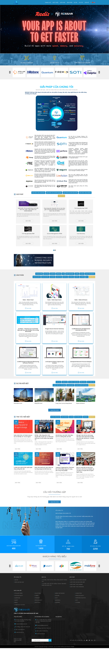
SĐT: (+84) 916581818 (41, 631)
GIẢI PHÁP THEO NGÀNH (85, 192)
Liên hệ (16, 580)
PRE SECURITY (38, 601)
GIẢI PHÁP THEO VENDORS (38, 192)
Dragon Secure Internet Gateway (54, 332)
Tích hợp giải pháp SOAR (80, 209)
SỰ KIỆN (71, 419)
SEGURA (82, 277)
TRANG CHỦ (48, 2)
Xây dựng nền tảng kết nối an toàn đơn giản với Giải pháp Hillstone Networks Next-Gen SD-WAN (54, 210)
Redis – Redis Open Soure (54, 303)
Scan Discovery (81, 236)
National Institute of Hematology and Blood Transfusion (62, 406)
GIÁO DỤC (58, 385)
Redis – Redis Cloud (28, 303)
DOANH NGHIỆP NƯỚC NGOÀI (81, 388)
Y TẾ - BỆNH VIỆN (91, 385)
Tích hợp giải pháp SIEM (28, 236)
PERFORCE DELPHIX (81, 598)
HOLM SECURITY (45, 280)
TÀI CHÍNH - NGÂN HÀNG (74, 385)
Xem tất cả (61, 196)
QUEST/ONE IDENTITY (90, 277)
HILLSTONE (46, 277)
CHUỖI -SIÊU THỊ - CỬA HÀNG (59, 388)
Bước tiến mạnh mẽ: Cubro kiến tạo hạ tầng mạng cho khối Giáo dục (44, 469)
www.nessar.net (19, 633)
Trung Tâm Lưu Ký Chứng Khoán (20, 405)
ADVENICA (71, 280)
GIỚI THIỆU (55, 2)
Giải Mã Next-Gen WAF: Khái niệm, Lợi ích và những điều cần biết (64, 438)
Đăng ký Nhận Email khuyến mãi (18, 641)
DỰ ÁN (75, 2)
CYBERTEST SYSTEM (20, 605)
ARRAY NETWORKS (70, 277)
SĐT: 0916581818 (20, 630)
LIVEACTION (59, 280)
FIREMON (58, 277)
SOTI (63, 277)
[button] (53, 253)
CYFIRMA (82, 280)
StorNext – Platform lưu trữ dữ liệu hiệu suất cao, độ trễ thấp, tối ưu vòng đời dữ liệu (28, 334)
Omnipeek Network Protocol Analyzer (81, 365)
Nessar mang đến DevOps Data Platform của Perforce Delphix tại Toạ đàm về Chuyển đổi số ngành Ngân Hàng (85, 471)
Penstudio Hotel (79, 405)
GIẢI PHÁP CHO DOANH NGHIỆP (54, 192)
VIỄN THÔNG (83, 385)
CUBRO (76, 277)
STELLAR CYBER (39, 277)
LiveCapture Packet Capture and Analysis (54, 365)
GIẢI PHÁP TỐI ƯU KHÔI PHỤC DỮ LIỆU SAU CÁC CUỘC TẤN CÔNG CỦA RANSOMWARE (28, 210)
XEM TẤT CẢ (54, 503)
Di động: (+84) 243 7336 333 (22, 627)
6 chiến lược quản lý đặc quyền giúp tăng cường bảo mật (23, 469)
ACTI (87, 280)
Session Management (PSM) (54, 236)
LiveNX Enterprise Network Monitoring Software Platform (28, 365)
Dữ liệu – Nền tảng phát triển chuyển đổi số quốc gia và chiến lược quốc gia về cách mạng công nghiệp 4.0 (44, 440)
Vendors (86, 419)
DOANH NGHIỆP (70, 388)
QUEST (16, 601)
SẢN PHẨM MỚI (65, 419)
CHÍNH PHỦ (64, 385)
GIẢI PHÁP (62, 2)
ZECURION (52, 280)
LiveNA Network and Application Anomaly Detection (81, 333)
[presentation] (10, 72)
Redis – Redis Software (81, 303)
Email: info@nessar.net (21, 624)
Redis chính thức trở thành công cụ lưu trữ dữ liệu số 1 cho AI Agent (23, 438)
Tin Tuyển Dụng (78, 419)
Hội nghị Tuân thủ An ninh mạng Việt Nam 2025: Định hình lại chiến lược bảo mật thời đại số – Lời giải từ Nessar (85, 440)
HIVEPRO (77, 280)
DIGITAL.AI (65, 280)
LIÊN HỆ (87, 2)
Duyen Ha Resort (37, 405)
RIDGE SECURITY (36, 280)
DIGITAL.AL (37, 603)
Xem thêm (28, 222)
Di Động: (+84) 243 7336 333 (43, 629)
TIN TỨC (81, 2)
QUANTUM (52, 277)
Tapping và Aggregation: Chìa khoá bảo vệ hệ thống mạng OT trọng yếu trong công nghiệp (65, 470)
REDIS (16, 603)
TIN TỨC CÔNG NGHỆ (55, 419)
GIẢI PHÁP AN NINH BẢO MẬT (70, 192)
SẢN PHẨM (69, 2)
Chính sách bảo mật (19, 583)
